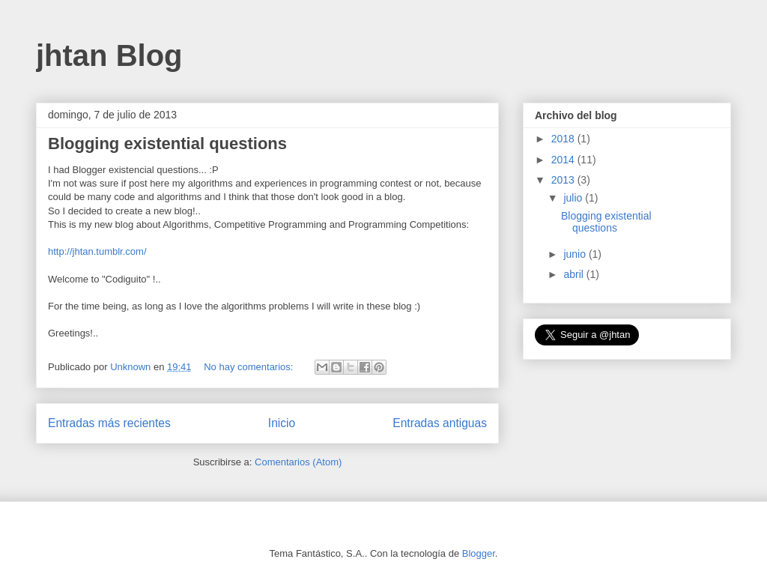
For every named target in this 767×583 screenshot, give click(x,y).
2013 (564, 180)
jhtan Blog (109, 55)
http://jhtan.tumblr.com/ (97, 251)
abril (574, 274)
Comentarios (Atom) (298, 462)
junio (575, 254)
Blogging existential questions (167, 143)
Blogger (478, 553)
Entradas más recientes (109, 423)
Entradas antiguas (439, 423)
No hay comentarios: (250, 366)
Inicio (281, 423)
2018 (564, 139)
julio (574, 198)
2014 (564, 160)
